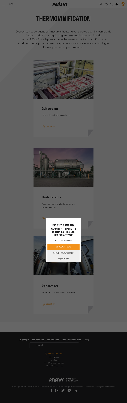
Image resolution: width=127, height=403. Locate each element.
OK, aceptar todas (63, 247)
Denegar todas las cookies (63, 253)
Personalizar (63, 259)
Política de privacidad (63, 241)
